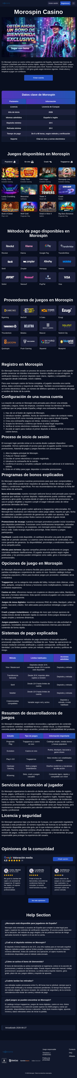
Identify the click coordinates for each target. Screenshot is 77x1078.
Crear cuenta (38, 78)
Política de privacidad (46, 1059)
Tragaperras (67, 162)
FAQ (70, 1053)
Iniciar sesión (53, 3)
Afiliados (72, 1056)
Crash (48, 162)
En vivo (29, 162)
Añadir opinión (63, 859)
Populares (10, 162)
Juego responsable (49, 1049)
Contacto (72, 1049)
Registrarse (65, 3)
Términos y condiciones (47, 1053)
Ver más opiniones (38, 900)
